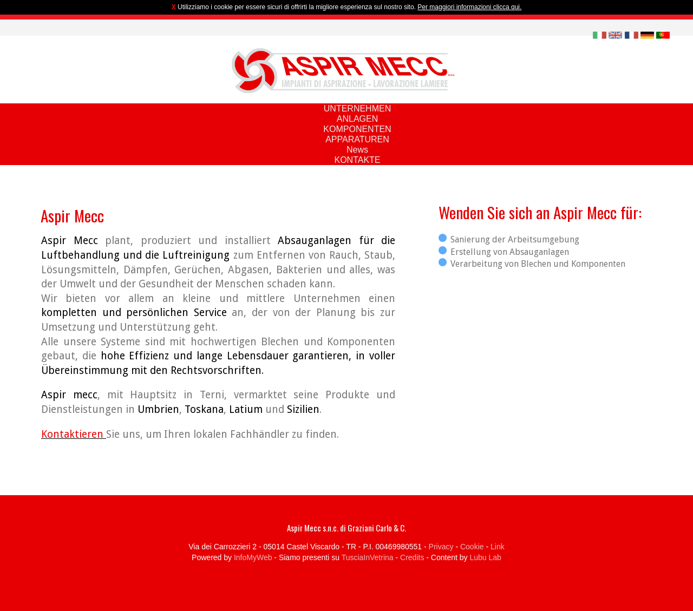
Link (498, 546)
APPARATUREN (357, 139)
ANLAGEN (357, 118)
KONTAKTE (357, 160)
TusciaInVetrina (368, 557)
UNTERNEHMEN (357, 108)
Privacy (441, 546)
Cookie (472, 546)
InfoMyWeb (253, 557)
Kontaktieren (73, 434)
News (357, 149)
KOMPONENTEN (357, 129)
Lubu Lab (485, 557)
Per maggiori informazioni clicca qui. (469, 7)
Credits (412, 557)
